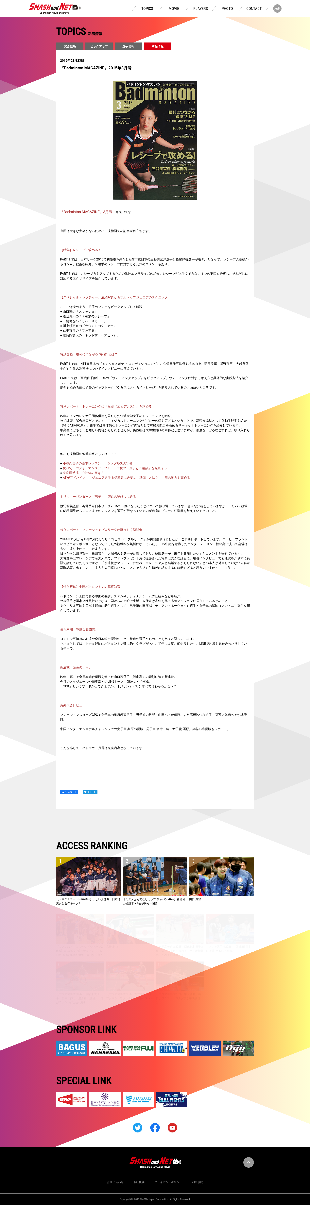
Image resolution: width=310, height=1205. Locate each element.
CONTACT (254, 8)
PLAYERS (200, 8)
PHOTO (227, 8)
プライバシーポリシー (168, 1182)
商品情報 (158, 46)
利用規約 (197, 1182)
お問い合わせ (115, 1182)
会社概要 (139, 1182)
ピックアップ (99, 46)
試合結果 (70, 46)
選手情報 (128, 46)
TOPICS (147, 8)
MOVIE (174, 8)
